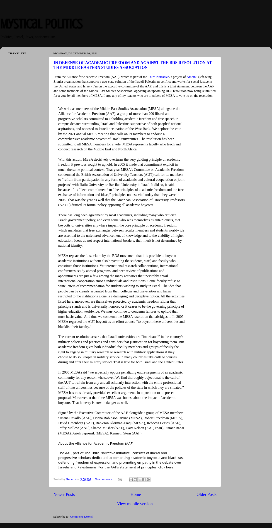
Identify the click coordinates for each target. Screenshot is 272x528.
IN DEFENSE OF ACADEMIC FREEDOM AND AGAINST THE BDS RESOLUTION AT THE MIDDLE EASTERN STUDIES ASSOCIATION (132, 65)
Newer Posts (64, 494)
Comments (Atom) (81, 516)
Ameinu (192, 77)
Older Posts (206, 494)
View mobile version (135, 503)
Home (136, 494)
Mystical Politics (41, 23)
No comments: (104, 479)
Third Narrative (158, 77)
